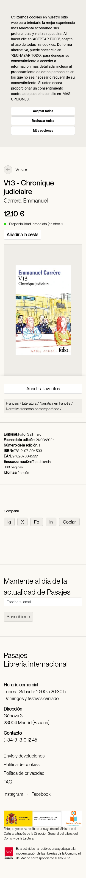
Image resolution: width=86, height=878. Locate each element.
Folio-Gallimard (30, 434)
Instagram (13, 794)
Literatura (29, 403)
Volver (16, 170)
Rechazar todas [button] (43, 121)
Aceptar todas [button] (43, 111)
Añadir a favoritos (43, 388)
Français (12, 403)
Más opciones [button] (43, 130)
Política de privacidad (24, 773)
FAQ (8, 782)
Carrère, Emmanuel (26, 200)
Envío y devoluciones (24, 756)
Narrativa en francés (55, 403)
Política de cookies (21, 764)
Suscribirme (18, 616)
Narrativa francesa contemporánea (32, 409)
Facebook (40, 794)
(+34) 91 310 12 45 (20, 740)
